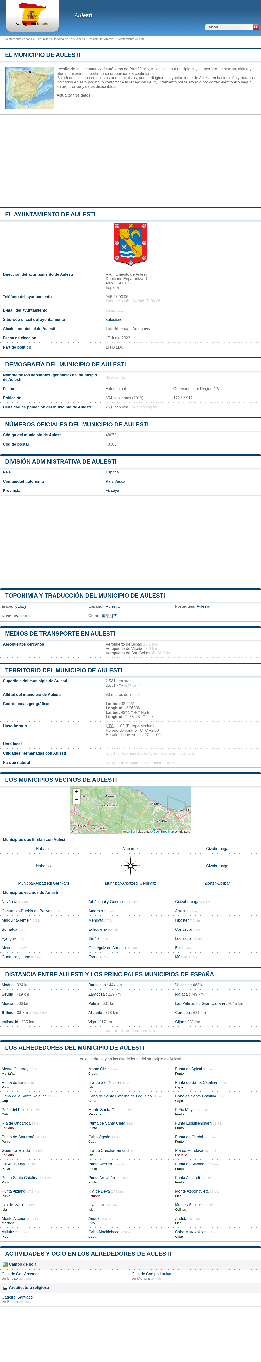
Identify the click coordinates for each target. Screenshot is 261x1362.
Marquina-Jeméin (17, 920)
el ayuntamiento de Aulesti (50, 214)
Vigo (92, 1022)
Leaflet (129, 831)
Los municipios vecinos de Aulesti (61, 779)
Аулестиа (22, 616)
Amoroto (95, 911)
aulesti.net (114, 319)
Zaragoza (96, 994)
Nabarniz (44, 849)
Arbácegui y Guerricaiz (108, 902)
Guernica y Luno (16, 957)
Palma (93, 1003)
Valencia (182, 985)
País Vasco (115, 481)
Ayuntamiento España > (19, 39)
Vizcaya (112, 491)
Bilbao (8, 1013)
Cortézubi (183, 929)
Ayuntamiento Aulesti (130, 39)
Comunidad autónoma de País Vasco (59, 39)
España (112, 472)
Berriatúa (9, 929)
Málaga (181, 994)
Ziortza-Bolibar (217, 883)
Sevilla (7, 994)
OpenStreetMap (163, 831)
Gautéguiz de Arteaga (107, 948)
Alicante (95, 1013)
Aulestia (113, 606)
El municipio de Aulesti (43, 54)
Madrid (8, 985)
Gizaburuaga (217, 849)
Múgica (181, 957)
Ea (177, 948)
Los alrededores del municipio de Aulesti (74, 1047)
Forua (93, 957)
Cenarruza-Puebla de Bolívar (27, 911)
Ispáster (182, 920)
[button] (76, 792)
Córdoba (182, 1013)
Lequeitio (183, 939)
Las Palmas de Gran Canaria (200, 1003)
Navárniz (9, 902)
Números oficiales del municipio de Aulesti (77, 424)
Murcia (7, 1003)
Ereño (93, 939)
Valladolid (10, 1022)
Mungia (143, 1278)
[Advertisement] (130, 161)
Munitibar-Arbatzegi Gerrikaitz (43, 883)
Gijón (179, 1022)
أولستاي (20, 606)
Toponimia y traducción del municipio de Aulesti (85, 595)
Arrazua (182, 911)
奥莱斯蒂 (109, 616)
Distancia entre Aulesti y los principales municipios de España (109, 974)
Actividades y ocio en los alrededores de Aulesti (88, 1253)
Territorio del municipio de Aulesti (63, 670)
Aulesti (83, 15)
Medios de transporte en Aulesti (60, 633)
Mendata (95, 920)
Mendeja (9, 948)
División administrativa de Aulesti (60, 461)
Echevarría (97, 929)
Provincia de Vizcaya (99, 39)
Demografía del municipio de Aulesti (65, 364)
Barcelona (97, 985)
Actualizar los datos (73, 95)
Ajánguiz (9, 939)
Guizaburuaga (187, 902)
